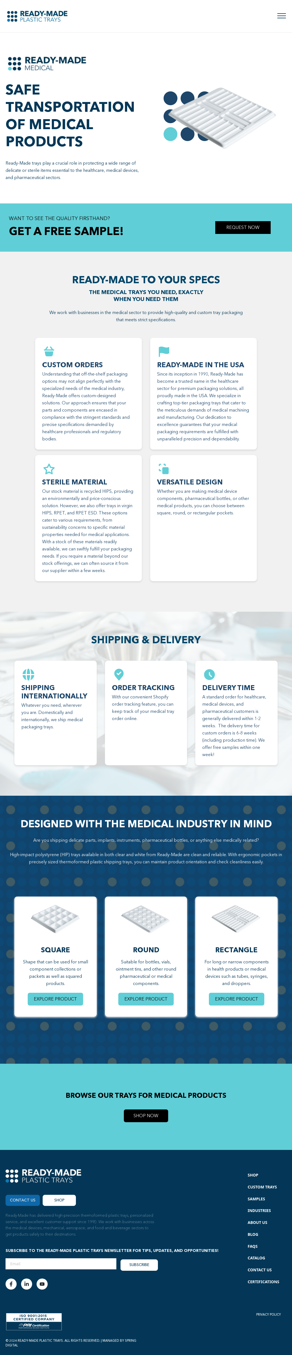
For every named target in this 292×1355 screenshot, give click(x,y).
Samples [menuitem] (256, 1198)
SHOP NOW (146, 1116)
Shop (59, 1200)
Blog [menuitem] (253, 1234)
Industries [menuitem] (259, 1210)
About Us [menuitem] (257, 1222)
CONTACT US (22, 1200)
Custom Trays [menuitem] (262, 1187)
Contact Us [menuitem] (260, 1269)
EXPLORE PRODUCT (55, 999)
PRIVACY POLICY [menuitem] (268, 1315)
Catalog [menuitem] (256, 1257)
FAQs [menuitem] (253, 1246)
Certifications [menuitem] (263, 1281)
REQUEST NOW (243, 227)
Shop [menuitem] (253, 1175)
